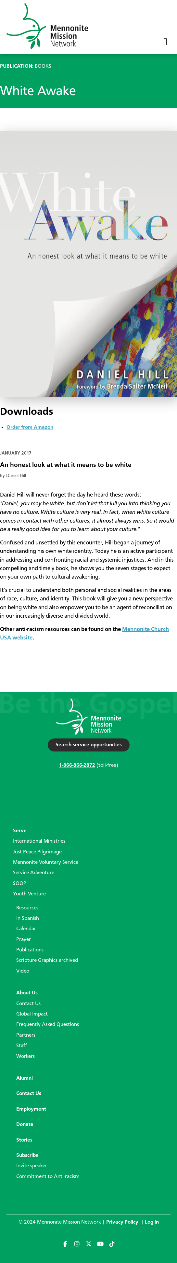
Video (22, 971)
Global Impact (32, 1014)
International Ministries (39, 841)
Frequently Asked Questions (47, 1024)
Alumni (24, 1078)
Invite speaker (31, 1166)
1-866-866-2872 (77, 765)
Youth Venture (29, 894)
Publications (30, 950)
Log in (152, 1222)
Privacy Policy (123, 1222)
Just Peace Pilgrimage (37, 852)
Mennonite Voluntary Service (45, 862)
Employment (31, 1109)
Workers (25, 1056)
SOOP (19, 883)
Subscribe (27, 1155)
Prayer (23, 939)
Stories (24, 1140)
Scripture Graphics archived (47, 960)
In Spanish (27, 918)
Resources (27, 908)
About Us (27, 993)
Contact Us (28, 1003)
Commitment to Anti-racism (48, 1176)
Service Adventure (33, 873)
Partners (25, 1035)
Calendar (26, 929)
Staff (21, 1045)
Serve (20, 831)
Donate (24, 1124)
